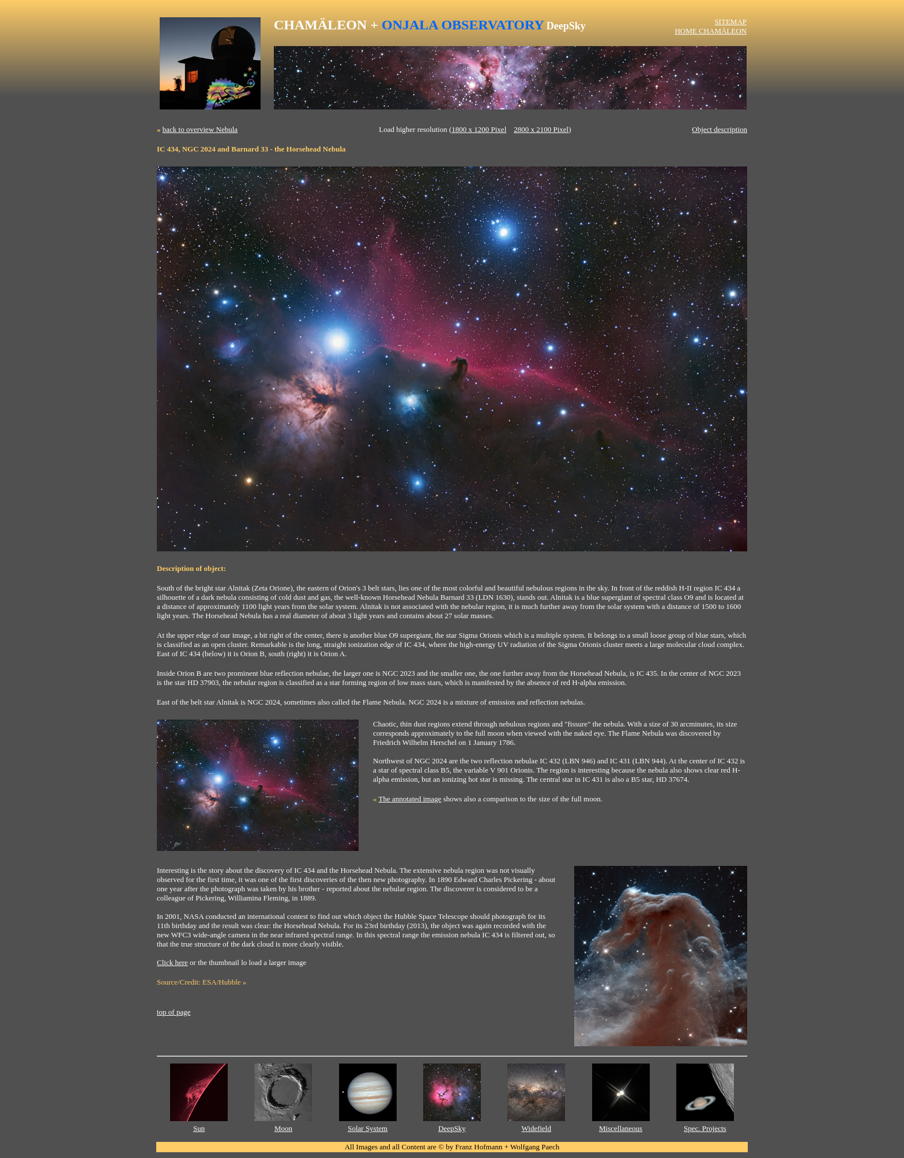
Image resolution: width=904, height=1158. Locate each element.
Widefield (536, 1128)
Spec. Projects (705, 1128)
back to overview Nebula (200, 129)
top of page (173, 1012)
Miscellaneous (620, 1128)
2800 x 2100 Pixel (541, 129)
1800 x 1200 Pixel (478, 129)
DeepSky (452, 1128)
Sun (199, 1128)
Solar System (367, 1128)
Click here (172, 962)
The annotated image (410, 798)
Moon (283, 1128)
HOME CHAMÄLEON (711, 31)
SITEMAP (730, 21)
